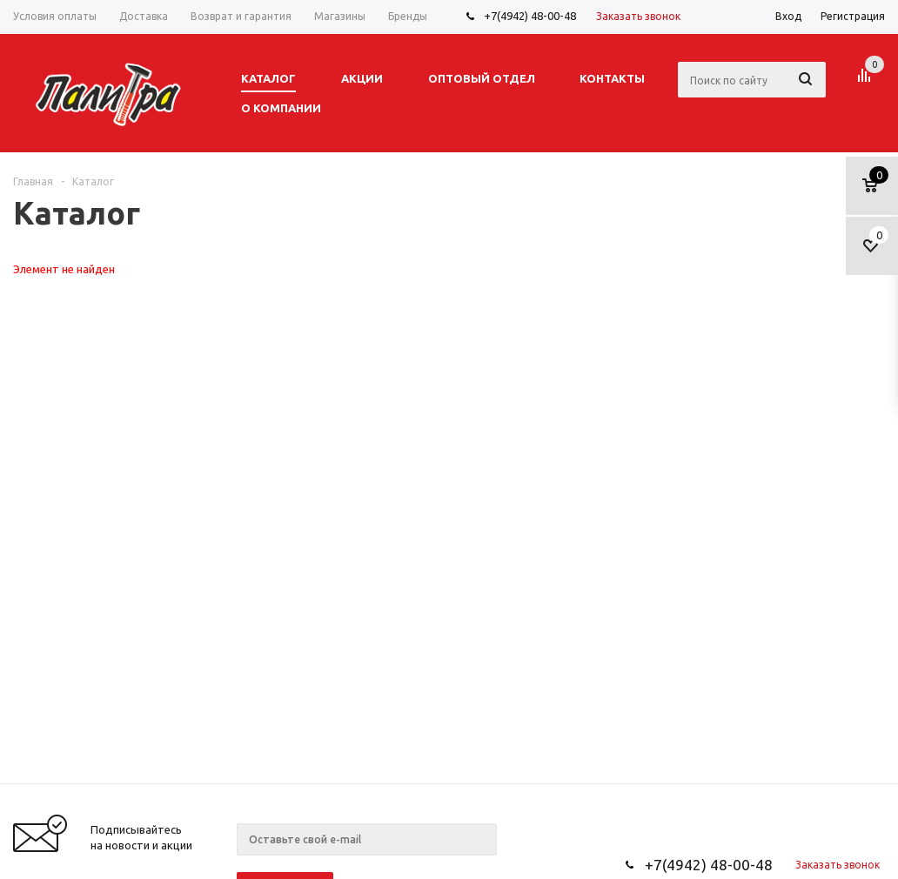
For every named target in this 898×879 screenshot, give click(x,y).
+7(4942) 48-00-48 (530, 16)
